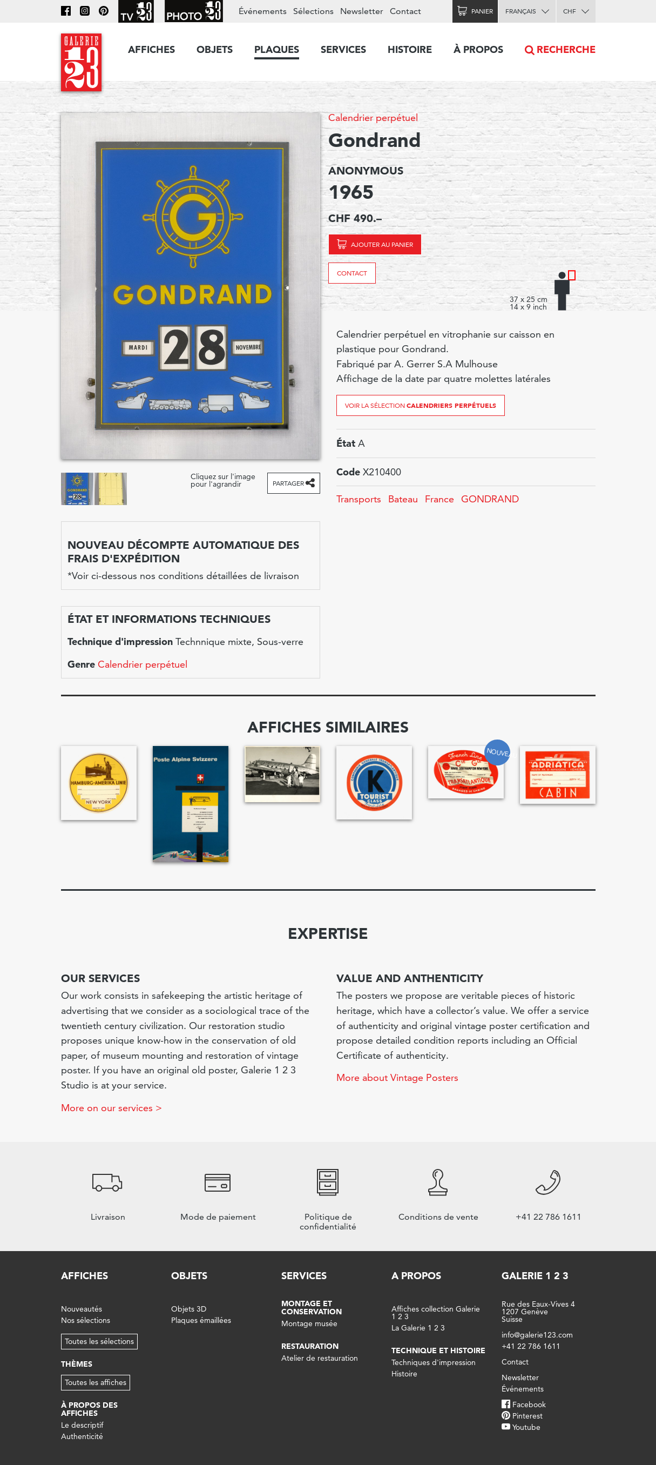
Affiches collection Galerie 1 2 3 (435, 1312)
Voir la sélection (420, 405)
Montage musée (309, 1323)
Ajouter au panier (382, 244)
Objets (215, 49)
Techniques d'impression (433, 1362)
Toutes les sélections (99, 1341)
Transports (358, 499)
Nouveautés (81, 1309)
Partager (288, 483)
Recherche (566, 49)
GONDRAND (490, 499)
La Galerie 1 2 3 (418, 1328)
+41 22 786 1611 (531, 1346)
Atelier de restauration (319, 1358)
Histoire (410, 49)
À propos (478, 49)
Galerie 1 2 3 (535, 1275)
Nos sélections (85, 1320)
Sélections (313, 11)
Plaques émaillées (201, 1320)
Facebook (529, 1404)
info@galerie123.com (537, 1335)
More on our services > (111, 1107)
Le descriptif (82, 1425)
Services (343, 49)
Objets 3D (188, 1309)
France (439, 499)
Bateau (403, 499)
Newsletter (361, 11)
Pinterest (527, 1416)
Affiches (151, 49)
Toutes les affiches (95, 1382)
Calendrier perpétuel (373, 117)
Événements (263, 11)
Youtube (526, 1427)
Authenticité (82, 1436)
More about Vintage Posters (397, 1077)
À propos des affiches (89, 1409)
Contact (352, 273)
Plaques (276, 49)
